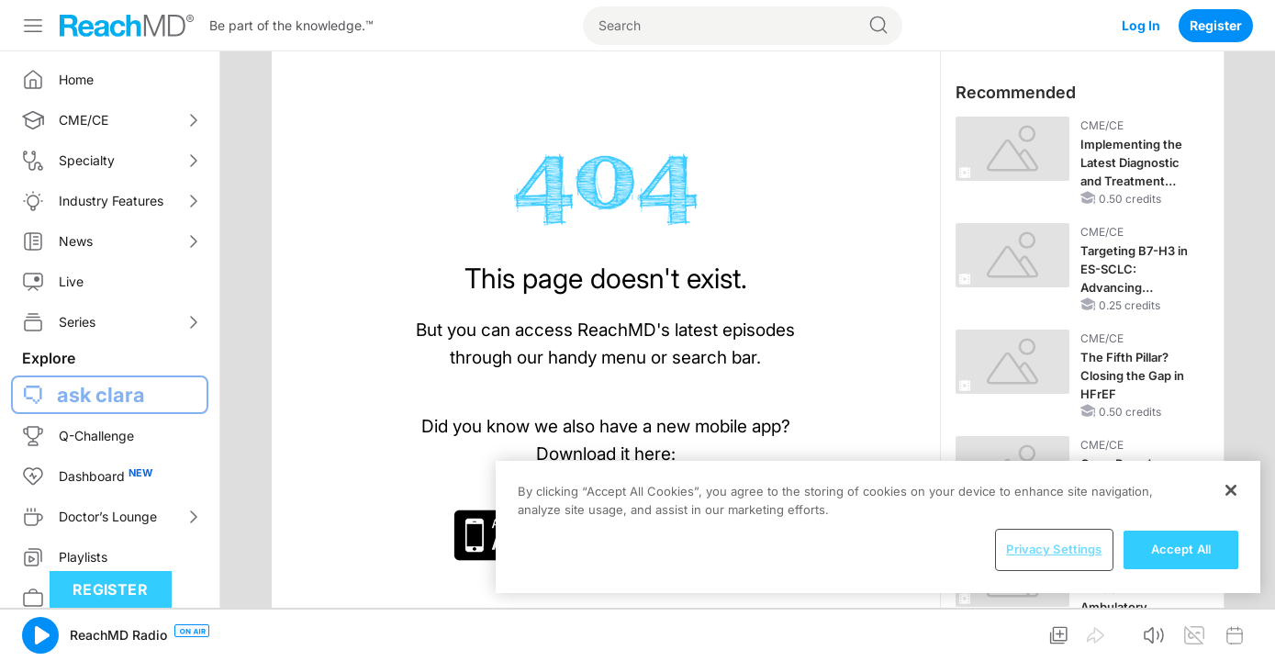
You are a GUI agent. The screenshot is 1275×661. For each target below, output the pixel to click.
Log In (1141, 25)
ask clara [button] (101, 395)
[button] (40, 635)
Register (1216, 25)
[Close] (1231, 490)
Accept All (1181, 549)
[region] (878, 527)
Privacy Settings (1054, 549)
